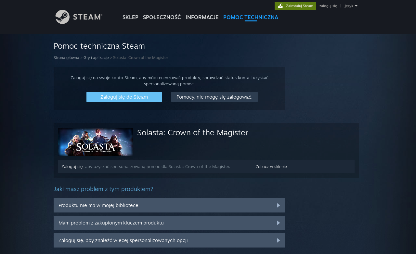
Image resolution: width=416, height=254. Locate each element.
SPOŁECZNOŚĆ (162, 17)
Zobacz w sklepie (271, 166)
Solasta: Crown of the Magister (192, 132)
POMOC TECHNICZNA (250, 17)
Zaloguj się (72, 166)
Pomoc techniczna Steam (99, 46)
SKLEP (130, 17)
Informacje (202, 17)
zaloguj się (328, 6)
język (349, 6)
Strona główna (66, 57)
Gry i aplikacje (96, 57)
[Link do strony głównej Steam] (83, 22)
